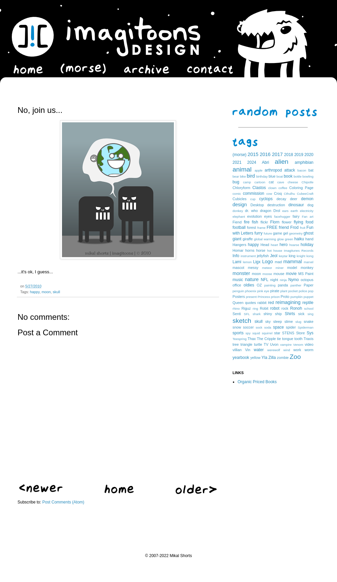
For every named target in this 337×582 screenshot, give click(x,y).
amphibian (304, 162)
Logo (267, 261)
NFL (265, 279)
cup (252, 199)
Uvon (274, 344)
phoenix (250, 291)
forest (251, 227)
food (309, 222)
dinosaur (296, 205)
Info (236, 255)
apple (258, 170)
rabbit (262, 303)
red (271, 302)
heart (274, 245)
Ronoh (296, 308)
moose (267, 274)
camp (247, 182)
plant (283, 291)
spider (291, 327)
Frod (294, 227)
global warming (265, 239)
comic (237, 193)
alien (281, 161)
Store (300, 333)
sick (301, 314)
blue (272, 176)
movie (291, 273)
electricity (306, 211)
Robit (264, 308)
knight (301, 256)
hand (309, 239)
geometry (296, 233)
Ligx (257, 261)
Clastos (259, 187)
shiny (268, 314)
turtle (258, 344)
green (289, 239)
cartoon (259, 182)
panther (296, 285)
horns (249, 250)
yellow (255, 358)
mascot (238, 268)
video (309, 344)
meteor (267, 268)
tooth (299, 339)
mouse (278, 274)
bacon (302, 170)
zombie (283, 358)
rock (284, 308)
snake (308, 321)
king (292, 256)
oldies (249, 285)
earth (294, 211)
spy (248, 333)
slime (288, 321)
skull (56, 292)
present (251, 297)
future (268, 233)
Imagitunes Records (298, 250)
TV (266, 344)
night (274, 280)
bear (236, 176)
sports (238, 333)
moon (46, 292)
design (240, 204)
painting (270, 285)
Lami (237, 261)
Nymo (293, 279)
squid (256, 333)
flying (298, 222)
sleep (277, 321)
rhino (236, 308)
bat (310, 170)
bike (243, 176)
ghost (308, 233)
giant (237, 239)
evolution (254, 216)
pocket (293, 291)
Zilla (272, 357)
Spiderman (305, 327)
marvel (308, 262)
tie (279, 339)
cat (271, 182)
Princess (263, 297)
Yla (264, 357)
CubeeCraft (305, 193)
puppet (308, 297)
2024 (251, 162)
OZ (259, 285)
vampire (286, 344)
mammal (292, 261)
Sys (310, 333)
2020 (308, 154)
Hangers (239, 245)
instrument (248, 256)
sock (259, 327)
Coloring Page (301, 188)
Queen (238, 303)
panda (283, 285)
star (277, 333)
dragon (265, 211)
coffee (282, 188)
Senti (237, 314)
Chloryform (241, 188)
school (308, 308)
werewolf (273, 350)
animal (242, 169)
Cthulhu (289, 193)
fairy (296, 216)
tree (236, 344)
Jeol (273, 255)
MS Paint (305, 274)
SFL (247, 314)
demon (307, 198)
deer (294, 199)
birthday (262, 176)
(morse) (239, 154)
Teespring (240, 339)
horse (260, 250)
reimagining (287, 302)
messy (253, 268)
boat (280, 176)
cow (269, 193)
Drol (276, 211)
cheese (292, 182)
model (292, 268)
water (259, 349)
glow (280, 239)
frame (261, 227)
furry (258, 233)
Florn (274, 222)
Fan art (307, 216)
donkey (238, 211)
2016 (265, 154)
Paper (308, 285)
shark (257, 314)
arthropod (273, 170)
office (237, 285)
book (288, 176)
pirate (274, 291)
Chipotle (307, 182)
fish (255, 222)
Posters (239, 297)
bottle (297, 176)
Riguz (246, 308)
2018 (288, 154)
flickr (264, 222)
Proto (285, 297)
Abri (265, 162)
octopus (307, 280)
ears (285, 211)
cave (280, 182)
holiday (307, 244)
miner (280, 268)
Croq (278, 193)
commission (253, 193)
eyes (268, 216)
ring (255, 308)
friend (284, 227)
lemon (247, 262)
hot (269, 250)
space (278, 327)
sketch (242, 320)
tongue (287, 339)
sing (310, 314)
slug (299, 322)
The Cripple (266, 339)
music (238, 279)
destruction (276, 205)
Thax (252, 339)
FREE (272, 227)
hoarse (294, 245)
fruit (302, 227)
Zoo (295, 356)
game (277, 233)
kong (309, 256)
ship (278, 314)
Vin (247, 350)
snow (237, 327)
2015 (253, 154)
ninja (283, 280)
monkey (307, 268)
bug (236, 182)
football (239, 227)
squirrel (267, 333)
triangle (246, 344)
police (303, 291)
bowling (307, 176)
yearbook (241, 357)
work (297, 350)
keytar (283, 256)
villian (237, 350)
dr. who (251, 211)
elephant (239, 216)
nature (252, 279)
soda (267, 327)
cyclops (266, 198)
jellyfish (263, 256)
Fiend (237, 222)
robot (274, 308)
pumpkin (296, 297)
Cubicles (239, 199)
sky (268, 321)
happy (35, 292)
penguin (238, 291)
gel (285, 233)
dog (310, 205)
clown (272, 188)
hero (283, 244)
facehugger (282, 216)
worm (309, 350)
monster (241, 273)
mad (278, 262)
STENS (288, 333)
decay (281, 199)
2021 (237, 162)
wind (286, 350)
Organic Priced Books (257, 381)
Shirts (290, 313)
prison (275, 297)
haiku (299, 239)
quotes (250, 303)
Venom (298, 344)
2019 (298, 154)
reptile (307, 302)
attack (289, 170)
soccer (248, 327)
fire (247, 222)
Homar (238, 250)
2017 (277, 154)
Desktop (257, 205)
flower (287, 222)
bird (251, 176)
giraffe (248, 239)
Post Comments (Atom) (63, 502)
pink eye (263, 291)
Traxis (308, 339)
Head (265, 245)
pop (310, 291)
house (277, 250)
